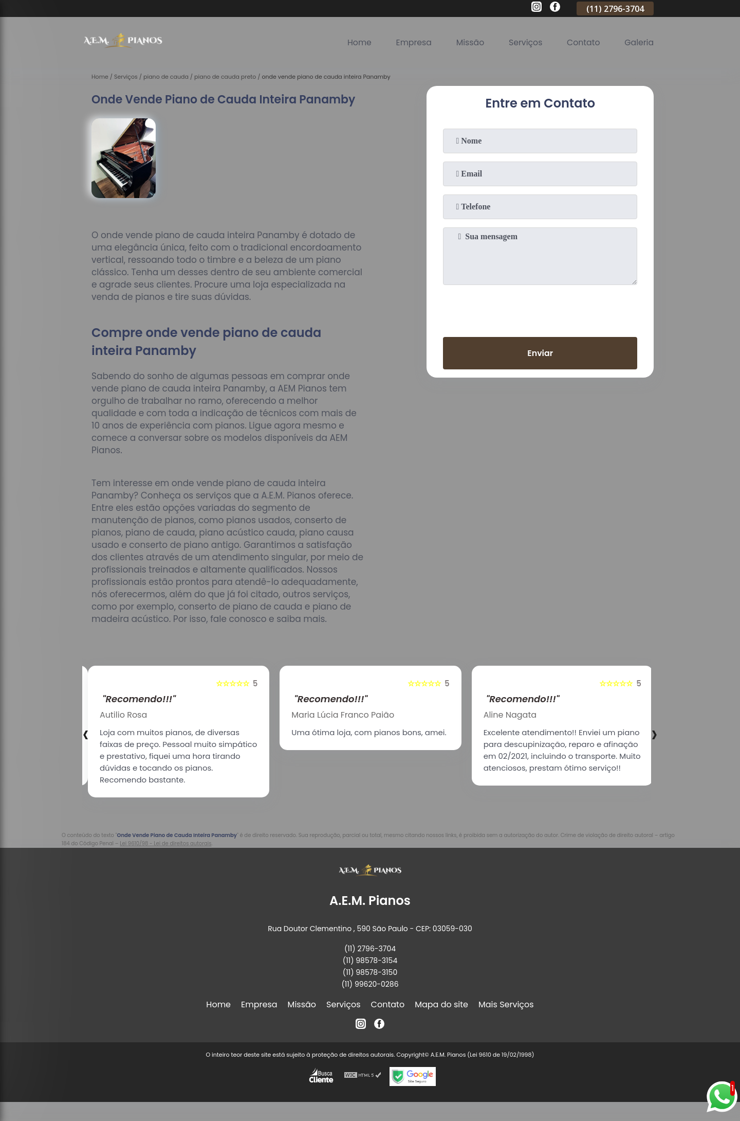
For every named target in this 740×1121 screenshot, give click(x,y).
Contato (583, 42)
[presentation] (540, 309)
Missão (468, 42)
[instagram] (536, 8)
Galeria (639, 42)
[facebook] (555, 8)
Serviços (524, 42)
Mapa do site (441, 1004)
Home (355, 42)
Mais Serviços (506, 1004)
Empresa (411, 42)
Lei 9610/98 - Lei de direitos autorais (165, 843)
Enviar (540, 353)
